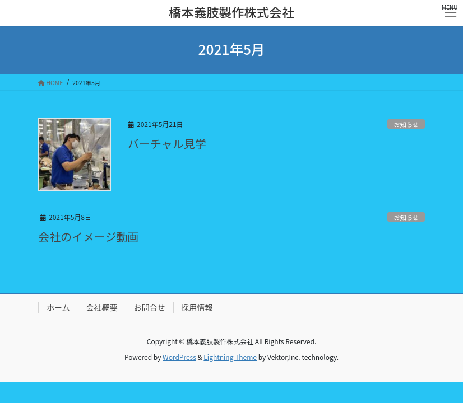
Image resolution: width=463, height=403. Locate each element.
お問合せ (149, 307)
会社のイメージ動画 (88, 236)
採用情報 (197, 307)
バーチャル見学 (167, 143)
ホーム (58, 307)
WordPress (179, 357)
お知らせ (406, 124)
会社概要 (102, 307)
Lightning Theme (230, 357)
